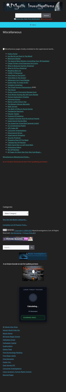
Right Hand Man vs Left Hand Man (20, 145)
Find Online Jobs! (46, 19)
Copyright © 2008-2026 (23, 230)
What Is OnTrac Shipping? (17, 68)
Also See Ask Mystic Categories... (15, 220)
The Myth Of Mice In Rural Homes (20, 109)
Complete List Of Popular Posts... (15, 225)
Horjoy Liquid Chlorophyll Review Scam (22, 92)
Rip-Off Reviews (13, 150)
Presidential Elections (16, 111)
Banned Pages (8, 375)
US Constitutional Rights (17, 126)
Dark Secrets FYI (9, 365)
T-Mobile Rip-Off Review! (17, 142)
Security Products (14, 138)
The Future (12, 90)
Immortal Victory (14, 99)
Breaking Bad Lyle (14, 70)
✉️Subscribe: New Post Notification (27, 19)
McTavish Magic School (11, 336)
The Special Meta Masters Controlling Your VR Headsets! (28, 61)
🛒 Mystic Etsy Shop (10, 327)
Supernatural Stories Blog (17, 121)
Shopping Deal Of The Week (18, 140)
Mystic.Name (7, 333)
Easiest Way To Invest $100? (18, 82)
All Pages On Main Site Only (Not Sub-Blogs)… (25, 152)
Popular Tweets (13, 114)
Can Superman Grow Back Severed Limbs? (23, 123)
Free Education (8, 359)
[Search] (31, 247)
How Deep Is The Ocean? (17, 78)
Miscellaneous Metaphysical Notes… (16, 157)
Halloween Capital (9, 343)
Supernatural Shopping (16, 135)
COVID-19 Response (15, 73)
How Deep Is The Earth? (16, 75)
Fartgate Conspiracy (15, 85)
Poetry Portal (12, 54)
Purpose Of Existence (15, 116)
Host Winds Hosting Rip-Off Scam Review (23, 94)
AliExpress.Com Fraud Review (18, 80)
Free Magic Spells (9, 356)
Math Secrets (12, 106)
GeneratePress (46, 382)
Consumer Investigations (17, 130)
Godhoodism (7, 346)
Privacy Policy (28, 233)
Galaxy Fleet (7, 349)
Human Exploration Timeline (18, 97)
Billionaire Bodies (14, 58)
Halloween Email (9, 340)
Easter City (7, 362)
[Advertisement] (18, 41)
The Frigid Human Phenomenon (20, 87)
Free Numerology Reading (12, 352)
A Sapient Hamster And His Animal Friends (23, 118)
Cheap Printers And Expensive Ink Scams (23, 63)
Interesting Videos (14, 147)
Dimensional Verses (15, 133)
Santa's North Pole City (11, 330)
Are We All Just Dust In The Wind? (20, 56)
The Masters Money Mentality (19, 104)
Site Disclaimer (16, 233)
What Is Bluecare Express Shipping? (21, 66)
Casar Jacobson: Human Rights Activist (17, 372)
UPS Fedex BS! (13, 128)
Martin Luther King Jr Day (17, 102)
